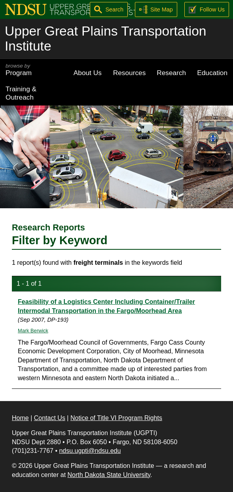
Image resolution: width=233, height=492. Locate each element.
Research (171, 73)
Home (20, 418)
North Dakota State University (109, 474)
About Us (88, 73)
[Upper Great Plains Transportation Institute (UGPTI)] (81, 9)
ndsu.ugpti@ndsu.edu (90, 450)
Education (212, 73)
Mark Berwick (33, 331)
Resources (129, 73)
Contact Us (49, 418)
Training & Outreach (21, 93)
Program (34, 70)
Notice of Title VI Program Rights (116, 418)
